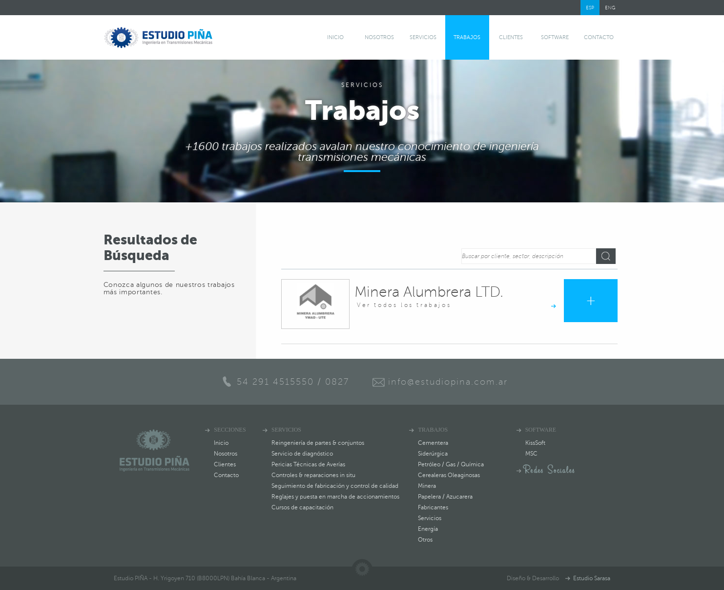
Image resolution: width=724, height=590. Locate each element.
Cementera (433, 442)
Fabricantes (433, 507)
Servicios (423, 37)
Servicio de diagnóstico (302, 453)
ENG (610, 7)
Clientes (511, 37)
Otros (425, 539)
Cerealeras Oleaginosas (449, 475)
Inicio (335, 37)
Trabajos (467, 37)
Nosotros (379, 37)
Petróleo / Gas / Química (451, 464)
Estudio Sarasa (591, 578)
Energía (428, 528)
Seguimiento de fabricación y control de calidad (334, 485)
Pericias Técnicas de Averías (308, 464)
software (555, 37)
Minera (427, 485)
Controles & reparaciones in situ (313, 475)
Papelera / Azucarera (445, 496)
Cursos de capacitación (302, 507)
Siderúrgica (433, 453)
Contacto (599, 37)
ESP (590, 7)
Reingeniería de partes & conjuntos (317, 442)
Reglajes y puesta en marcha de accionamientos (335, 496)
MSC (531, 453)
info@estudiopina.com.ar (448, 382)
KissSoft (535, 442)
